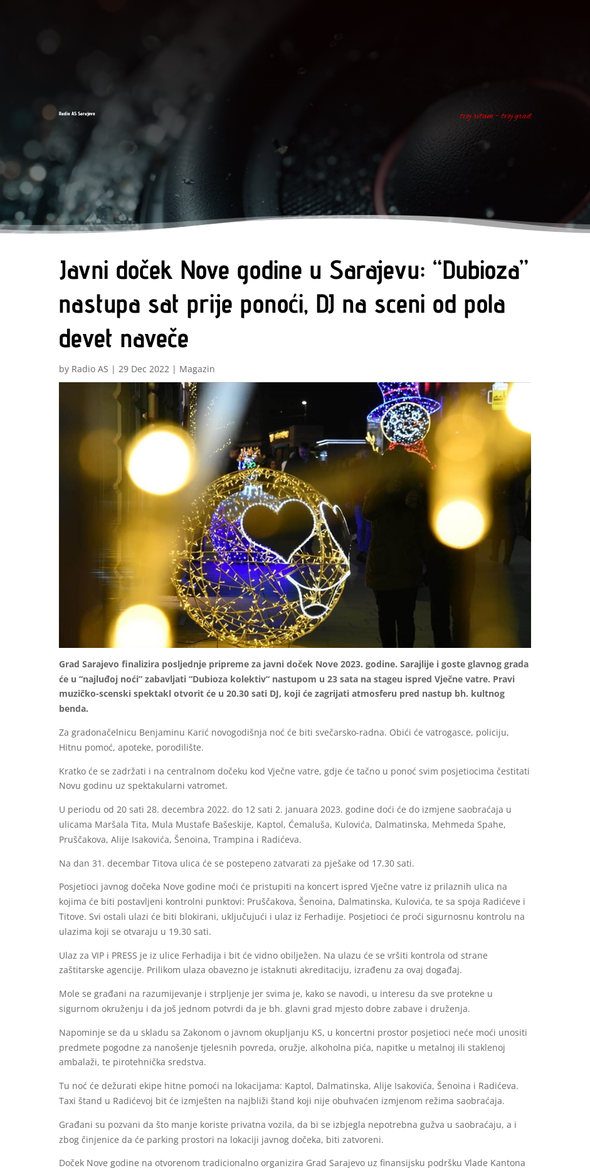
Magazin (197, 369)
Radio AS (89, 369)
